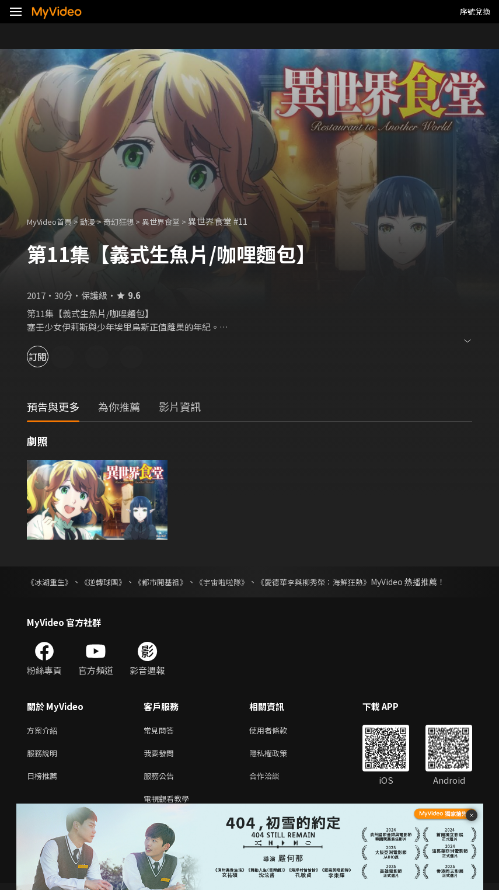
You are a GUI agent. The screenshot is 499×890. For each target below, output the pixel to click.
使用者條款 (278, 731)
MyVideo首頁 (53, 221)
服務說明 (44, 755)
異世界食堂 (179, 221)
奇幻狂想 (131, 221)
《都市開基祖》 (169, 581)
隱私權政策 (278, 755)
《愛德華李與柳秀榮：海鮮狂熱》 (333, 581)
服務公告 (161, 780)
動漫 (97, 221)
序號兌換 (475, 11)
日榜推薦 (44, 780)
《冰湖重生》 (51, 581)
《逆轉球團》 (108, 581)
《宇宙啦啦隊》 (235, 581)
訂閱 (50, 356)
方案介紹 (44, 731)
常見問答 (161, 731)
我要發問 (161, 755)
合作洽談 (273, 780)
